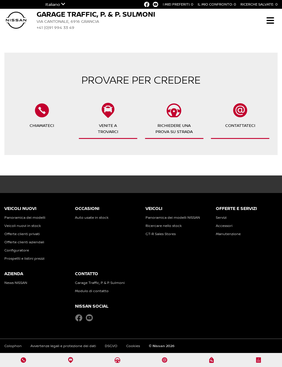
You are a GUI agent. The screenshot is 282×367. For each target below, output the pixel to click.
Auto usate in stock (92, 217)
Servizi (221, 217)
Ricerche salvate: (259, 4)
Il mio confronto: (217, 4)
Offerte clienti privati (22, 233)
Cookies (133, 345)
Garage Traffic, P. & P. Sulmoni (100, 282)
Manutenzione (228, 233)
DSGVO (111, 345)
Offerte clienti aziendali (24, 242)
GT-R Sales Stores (161, 233)
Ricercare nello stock (164, 225)
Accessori (224, 225)
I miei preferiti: (178, 4)
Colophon (13, 345)
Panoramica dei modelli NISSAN (173, 217)
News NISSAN (15, 282)
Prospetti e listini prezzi (24, 258)
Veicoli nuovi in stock (22, 225)
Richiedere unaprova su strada (174, 118)
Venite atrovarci (108, 118)
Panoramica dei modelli (24, 217)
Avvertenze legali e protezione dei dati (63, 345)
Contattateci (240, 118)
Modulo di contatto (92, 290)
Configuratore (16, 250)
